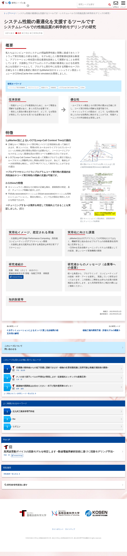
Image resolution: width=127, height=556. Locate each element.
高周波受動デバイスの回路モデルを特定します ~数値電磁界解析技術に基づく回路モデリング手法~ (59, 454)
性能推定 (53, 87)
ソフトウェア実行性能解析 (17, 87)
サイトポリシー (57, 533)
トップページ (10, 13)
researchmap (16, 277)
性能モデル (44, 87)
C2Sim (82, 87)
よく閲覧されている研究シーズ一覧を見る (19, 396)
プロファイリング (33, 87)
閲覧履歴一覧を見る (11, 476)
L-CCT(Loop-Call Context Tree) (68, 87)
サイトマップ (70, 533)
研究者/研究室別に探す (19, 488)
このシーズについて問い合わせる (16, 348)
